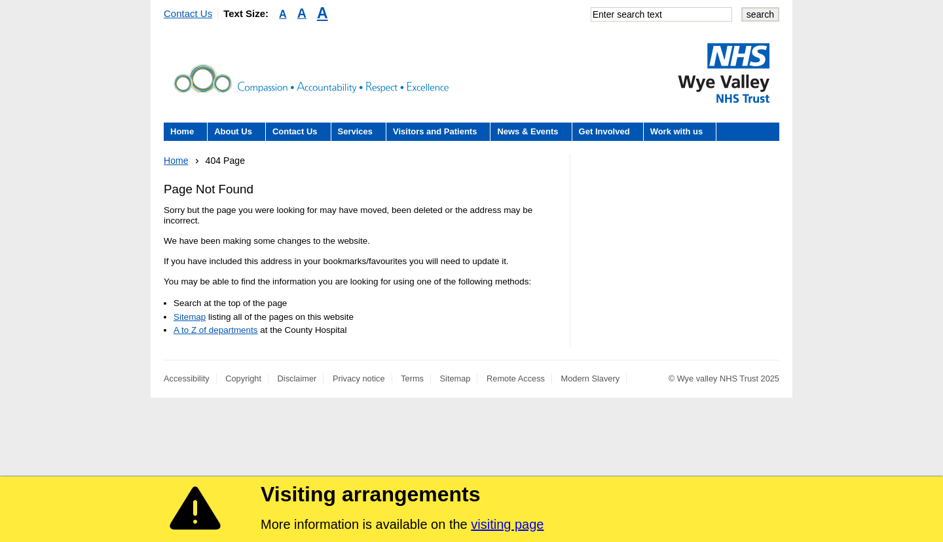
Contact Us (188, 13)
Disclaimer (297, 378)
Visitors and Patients (435, 131)
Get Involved (604, 131)
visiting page (507, 524)
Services (355, 131)
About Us (233, 131)
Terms (412, 378)
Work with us (676, 131)
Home (182, 131)
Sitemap (190, 317)
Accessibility (187, 378)
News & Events (527, 131)
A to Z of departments (215, 330)
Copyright (243, 378)
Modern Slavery (590, 378)
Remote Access (516, 378)
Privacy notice (359, 378)
